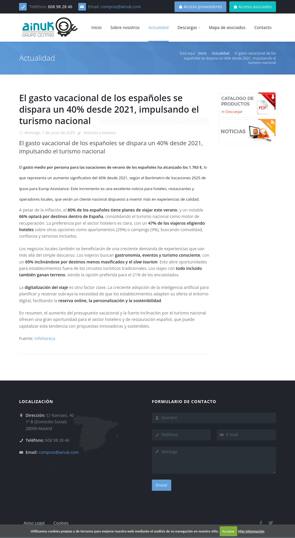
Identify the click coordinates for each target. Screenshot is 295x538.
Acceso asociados (252, 6)
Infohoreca (45, 338)
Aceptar (228, 531)
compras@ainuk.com (121, 6)
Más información (251, 531)
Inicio (202, 53)
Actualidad (220, 53)
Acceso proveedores (200, 6)
